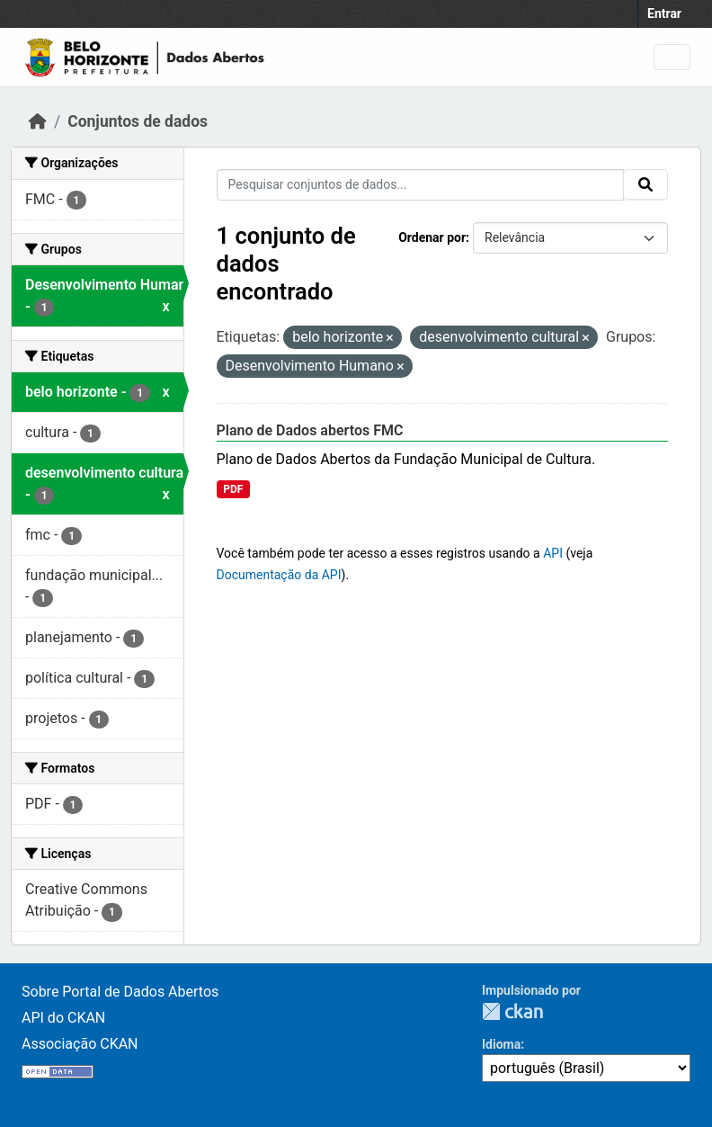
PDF (233, 489)
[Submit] (645, 184)
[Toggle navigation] (672, 57)
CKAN (512, 1011)
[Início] (38, 121)
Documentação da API (279, 575)
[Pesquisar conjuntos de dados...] (421, 185)
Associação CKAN (80, 1043)
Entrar (664, 13)
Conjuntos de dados (137, 121)
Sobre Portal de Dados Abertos (120, 991)
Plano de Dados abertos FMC (310, 430)
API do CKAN (63, 1017)
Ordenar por (432, 237)
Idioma (501, 1044)
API (553, 553)
